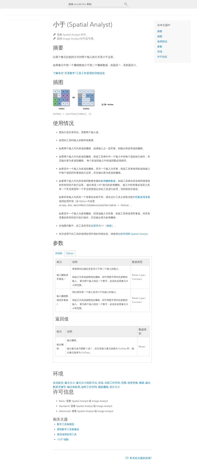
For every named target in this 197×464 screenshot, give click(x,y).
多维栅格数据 (108, 180)
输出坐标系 (73, 386)
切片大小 (115, 386)
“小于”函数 (63, 439)
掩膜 (141, 382)
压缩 (100, 382)
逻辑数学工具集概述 (68, 429)
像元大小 (69, 382)
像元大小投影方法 (86, 382)
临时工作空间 (89, 386)
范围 (123, 382)
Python (70, 253)
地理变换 (132, 382)
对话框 (58, 253)
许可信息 (162, 56)
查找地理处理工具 (67, 434)
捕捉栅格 (103, 386)
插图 (159, 36)
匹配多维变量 (142, 197)
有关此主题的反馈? (141, 458)
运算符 (94, 225)
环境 (159, 51)
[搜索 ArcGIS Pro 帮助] (95, 4)
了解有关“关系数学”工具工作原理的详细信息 (79, 73)
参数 (159, 46)
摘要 (159, 31)
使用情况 (162, 41)
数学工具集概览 (65, 424)
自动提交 (58, 382)
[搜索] (125, 4)
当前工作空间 (112, 382)
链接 (109, 225)
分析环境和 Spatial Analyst (132, 233)
